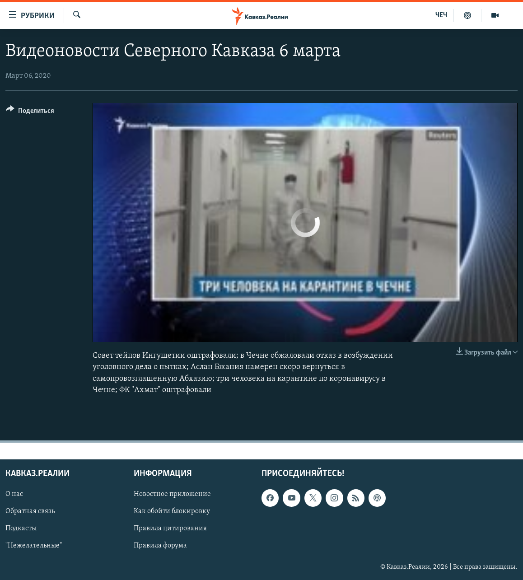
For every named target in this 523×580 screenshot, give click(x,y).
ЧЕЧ (441, 15)
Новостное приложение (172, 494)
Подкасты (21, 528)
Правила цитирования (170, 528)
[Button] (30, 112)
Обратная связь (30, 511)
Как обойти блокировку (172, 511)
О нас (14, 494)
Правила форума (160, 545)
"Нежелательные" (33, 545)
